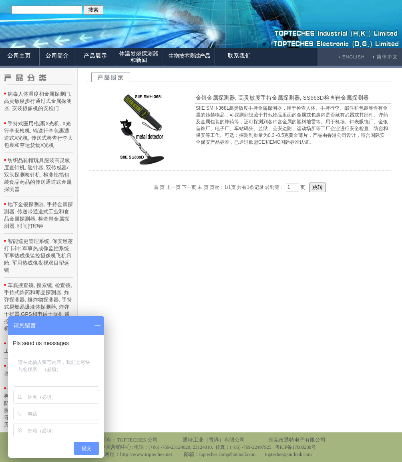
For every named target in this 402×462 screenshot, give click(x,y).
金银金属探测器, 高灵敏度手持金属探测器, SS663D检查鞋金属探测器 (282, 97)
